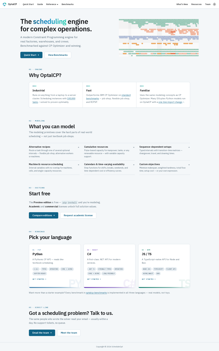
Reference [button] (51, 4)
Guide (40, 4)
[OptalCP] (10, 4)
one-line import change (170, 102)
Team (207, 4)
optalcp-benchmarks (96, 292)
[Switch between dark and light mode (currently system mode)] (214, 4)
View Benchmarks (58, 54)
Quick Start (28, 4)
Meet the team (69, 332)
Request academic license (78, 215)
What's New (182, 4)
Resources (196, 4)
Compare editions (43, 215)
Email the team (42, 332)
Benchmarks (68, 4)
